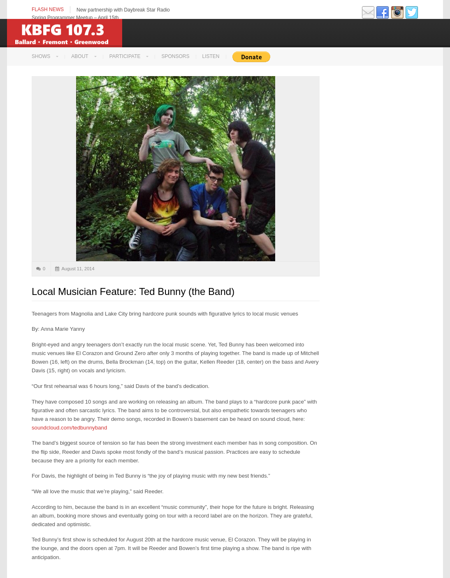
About (79, 56)
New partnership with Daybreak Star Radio (123, 10)
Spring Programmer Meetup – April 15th (75, 18)
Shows (41, 56)
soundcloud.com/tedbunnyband (69, 428)
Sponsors (175, 56)
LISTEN (211, 56)
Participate (125, 56)
